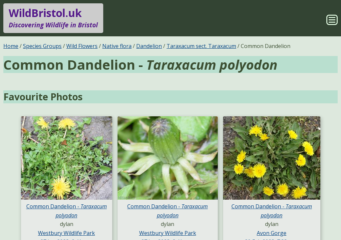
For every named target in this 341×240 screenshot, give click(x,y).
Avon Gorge (271, 233)
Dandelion (149, 46)
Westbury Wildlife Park (66, 233)
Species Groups (42, 46)
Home (10, 46)
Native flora (117, 46)
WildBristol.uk (53, 18)
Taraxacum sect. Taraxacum (201, 46)
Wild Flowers (82, 46)
